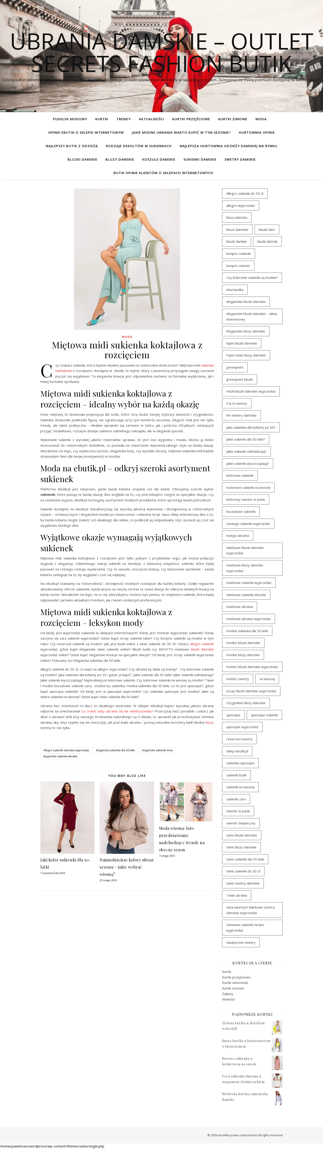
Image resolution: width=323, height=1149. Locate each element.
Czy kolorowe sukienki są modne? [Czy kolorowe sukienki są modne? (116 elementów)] (252, 277)
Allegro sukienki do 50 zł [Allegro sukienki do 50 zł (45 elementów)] (244, 193)
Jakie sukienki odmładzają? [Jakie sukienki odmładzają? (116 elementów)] (246, 451)
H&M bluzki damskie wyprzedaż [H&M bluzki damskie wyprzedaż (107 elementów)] (250, 391)
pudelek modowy (70, 119)
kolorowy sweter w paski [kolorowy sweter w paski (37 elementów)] (245, 499)
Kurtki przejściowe (191, 119)
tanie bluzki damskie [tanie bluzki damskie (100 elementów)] (241, 835)
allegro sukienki (202, 644)
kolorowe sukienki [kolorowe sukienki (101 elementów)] (239, 475)
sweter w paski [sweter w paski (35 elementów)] (238, 811)
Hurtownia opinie (257, 132)
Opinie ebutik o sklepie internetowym (86, 132)
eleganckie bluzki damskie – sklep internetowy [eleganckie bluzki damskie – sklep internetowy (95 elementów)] (251, 316)
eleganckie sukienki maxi (157, 750)
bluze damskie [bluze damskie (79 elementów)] (237, 229)
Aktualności (151, 119)
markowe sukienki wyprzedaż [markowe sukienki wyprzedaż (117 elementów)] (248, 582)
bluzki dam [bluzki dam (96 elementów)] (267, 229)
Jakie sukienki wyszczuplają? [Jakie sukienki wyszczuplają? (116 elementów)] (247, 463)
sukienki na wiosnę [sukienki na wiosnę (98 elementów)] (240, 787)
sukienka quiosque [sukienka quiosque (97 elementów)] (240, 763)
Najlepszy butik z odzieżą (72, 146)
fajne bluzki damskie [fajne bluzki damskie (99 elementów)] (241, 343)
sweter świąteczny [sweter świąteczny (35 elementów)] (240, 823)
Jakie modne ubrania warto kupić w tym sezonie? (181, 132)
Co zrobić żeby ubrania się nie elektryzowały (116, 711)
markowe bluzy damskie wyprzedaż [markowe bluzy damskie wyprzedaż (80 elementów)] (244, 568)
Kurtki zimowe (232, 119)
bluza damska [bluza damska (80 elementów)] (236, 217)
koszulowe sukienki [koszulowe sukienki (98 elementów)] (240, 511)
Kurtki (101, 119)
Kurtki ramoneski (235, 982)
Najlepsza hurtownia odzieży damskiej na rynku (228, 146)
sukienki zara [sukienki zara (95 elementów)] (236, 799)
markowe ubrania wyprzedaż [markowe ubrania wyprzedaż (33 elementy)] (248, 618)
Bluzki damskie (82, 159)
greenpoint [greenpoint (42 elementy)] (234, 367)
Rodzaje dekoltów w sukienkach (139, 146)
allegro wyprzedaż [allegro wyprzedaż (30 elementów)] (240, 205)
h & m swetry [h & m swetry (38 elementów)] (236, 403)
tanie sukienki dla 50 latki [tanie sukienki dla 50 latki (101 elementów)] (245, 859)
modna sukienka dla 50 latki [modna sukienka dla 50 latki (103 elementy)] (247, 631)
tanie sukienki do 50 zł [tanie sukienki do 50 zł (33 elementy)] (243, 871)
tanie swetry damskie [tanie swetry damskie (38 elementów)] (243, 883)
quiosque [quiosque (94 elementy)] (233, 715)
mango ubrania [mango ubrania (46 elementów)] (237, 535)
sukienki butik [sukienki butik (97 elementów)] (236, 775)
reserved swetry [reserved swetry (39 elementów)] (239, 739)
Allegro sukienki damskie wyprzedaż (66, 750)
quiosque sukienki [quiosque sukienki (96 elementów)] (264, 715)
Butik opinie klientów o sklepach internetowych (163, 172)
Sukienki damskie (199, 159)
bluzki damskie (202, 649)
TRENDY (123, 119)
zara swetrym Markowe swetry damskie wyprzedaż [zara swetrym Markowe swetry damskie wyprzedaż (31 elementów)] (250, 910)
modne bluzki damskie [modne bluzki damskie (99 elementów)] (243, 642)
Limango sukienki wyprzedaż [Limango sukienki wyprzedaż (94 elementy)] (248, 523)
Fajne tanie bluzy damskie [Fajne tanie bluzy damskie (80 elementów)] (246, 355)
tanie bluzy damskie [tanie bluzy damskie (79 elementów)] (241, 847)
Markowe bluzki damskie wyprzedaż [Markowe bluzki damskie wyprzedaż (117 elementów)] (245, 550)
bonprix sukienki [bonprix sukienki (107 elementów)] (238, 253)
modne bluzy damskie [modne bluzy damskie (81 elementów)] (243, 655)
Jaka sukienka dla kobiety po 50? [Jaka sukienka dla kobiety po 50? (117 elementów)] (250, 427)
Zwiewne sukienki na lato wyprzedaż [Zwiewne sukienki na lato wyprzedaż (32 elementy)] (245, 927)
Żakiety (227, 994)
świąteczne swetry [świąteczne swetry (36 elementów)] (240, 942)
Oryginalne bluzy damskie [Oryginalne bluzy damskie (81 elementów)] (246, 703)
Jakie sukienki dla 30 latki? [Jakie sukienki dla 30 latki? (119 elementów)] (245, 439)
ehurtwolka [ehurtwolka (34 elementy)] (234, 289)
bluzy (210, 722)
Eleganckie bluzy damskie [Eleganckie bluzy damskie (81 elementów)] (245, 331)
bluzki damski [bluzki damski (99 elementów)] (267, 241)
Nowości (228, 999)
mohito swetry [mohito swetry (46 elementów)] (237, 679)
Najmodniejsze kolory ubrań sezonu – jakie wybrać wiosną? (127, 867)
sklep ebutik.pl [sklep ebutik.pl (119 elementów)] (237, 751)
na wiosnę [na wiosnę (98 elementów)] (267, 679)
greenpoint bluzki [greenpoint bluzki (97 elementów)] (239, 379)
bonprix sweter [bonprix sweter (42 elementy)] (238, 265)
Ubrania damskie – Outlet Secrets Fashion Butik (161, 52)
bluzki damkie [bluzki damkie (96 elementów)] (236, 241)
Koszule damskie (158, 159)
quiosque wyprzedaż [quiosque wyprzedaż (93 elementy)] (242, 727)
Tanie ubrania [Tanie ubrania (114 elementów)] (236, 895)
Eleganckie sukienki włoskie (60, 756)
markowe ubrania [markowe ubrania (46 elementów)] (239, 606)
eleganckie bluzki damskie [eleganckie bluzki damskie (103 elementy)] (246, 301)
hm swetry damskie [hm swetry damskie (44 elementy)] (241, 415)
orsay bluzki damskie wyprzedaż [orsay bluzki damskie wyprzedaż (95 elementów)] (251, 691)
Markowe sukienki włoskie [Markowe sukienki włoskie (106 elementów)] (246, 594)
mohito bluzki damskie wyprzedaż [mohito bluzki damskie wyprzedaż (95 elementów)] (252, 666)
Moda (261, 119)
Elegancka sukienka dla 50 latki (115, 750)
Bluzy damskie (119, 159)
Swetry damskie (240, 159)
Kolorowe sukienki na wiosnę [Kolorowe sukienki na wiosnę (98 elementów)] (248, 487)
